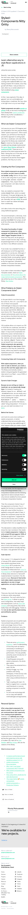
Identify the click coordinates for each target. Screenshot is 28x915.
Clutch (17, 889)
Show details (19, 475)
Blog (2, 889)
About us (3, 884)
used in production (18, 112)
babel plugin (8, 602)
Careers (3, 882)
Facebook (18, 877)
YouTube (18, 880)
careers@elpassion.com (7, 861)
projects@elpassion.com (8, 855)
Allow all (14, 479)
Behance (18, 894)
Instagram (18, 882)
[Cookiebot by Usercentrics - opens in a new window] (18, 430)
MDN (2, 410)
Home (2, 875)
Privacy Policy (3, 911)
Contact (3, 887)
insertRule (5, 568)
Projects (3, 880)
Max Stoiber (9, 282)
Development (5, 34)
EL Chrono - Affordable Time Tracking (5, 896)
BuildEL (3, 900)
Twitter (18, 885)
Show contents (14, 54)
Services (3, 877)
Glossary (3, 892)
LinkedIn (18, 875)
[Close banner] (25, 429)
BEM (18, 200)
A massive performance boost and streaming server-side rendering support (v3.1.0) (15, 761)
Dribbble (18, 892)
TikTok (18, 887)
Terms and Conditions (10, 911)
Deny (14, 484)
